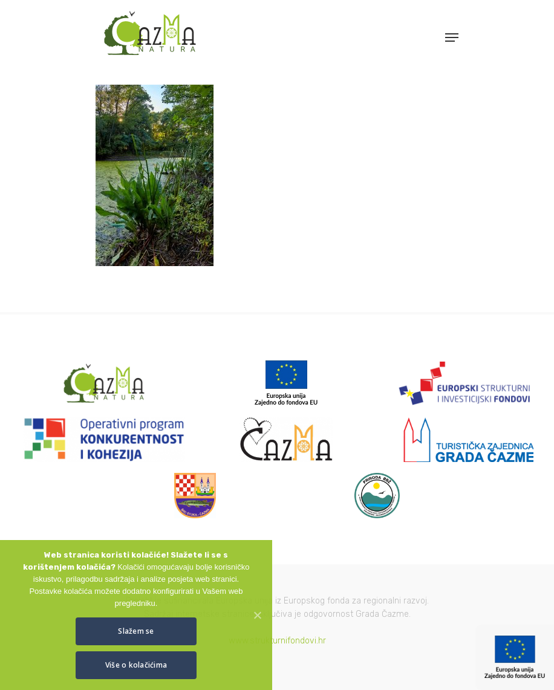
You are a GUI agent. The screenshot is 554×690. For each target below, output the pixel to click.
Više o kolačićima (136, 665)
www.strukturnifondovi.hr (277, 641)
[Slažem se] (257, 615)
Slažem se (136, 631)
